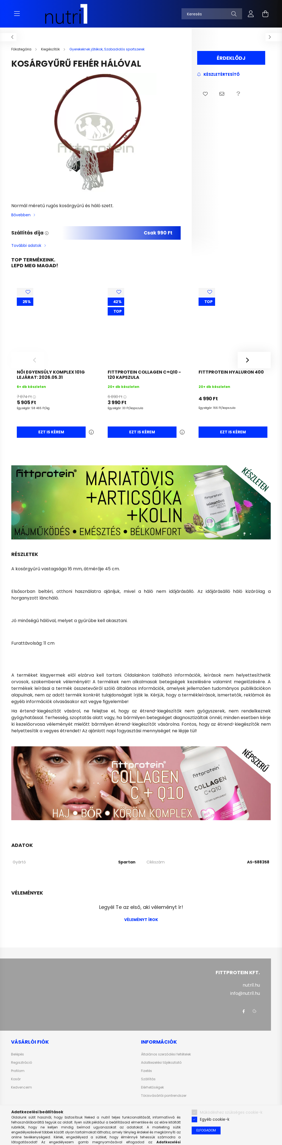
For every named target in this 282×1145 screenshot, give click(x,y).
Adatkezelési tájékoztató (161, 1063)
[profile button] (250, 13)
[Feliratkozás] (218, 74)
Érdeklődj (231, 58)
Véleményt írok (141, 919)
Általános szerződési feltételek (166, 1054)
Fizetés (146, 1071)
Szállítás (148, 1079)
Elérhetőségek (152, 1087)
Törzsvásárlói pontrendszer (163, 1096)
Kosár (16, 1079)
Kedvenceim (21, 1087)
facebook (243, 1011)
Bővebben (21, 215)
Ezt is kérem (51, 432)
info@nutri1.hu (245, 993)
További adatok (26, 245)
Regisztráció (21, 1063)
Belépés (17, 1054)
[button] (205, 93)
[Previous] (27, 360)
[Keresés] (211, 13)
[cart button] (265, 13)
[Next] (254, 360)
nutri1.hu (251, 985)
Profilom (18, 1071)
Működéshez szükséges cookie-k (231, 1136)
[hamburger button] (16, 13)
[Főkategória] (21, 49)
